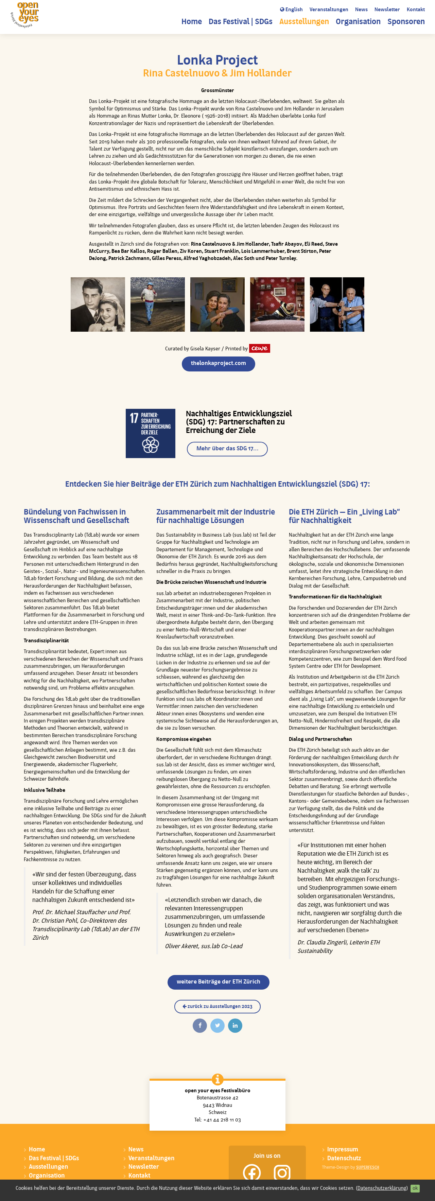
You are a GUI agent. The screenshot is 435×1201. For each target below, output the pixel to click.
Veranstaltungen (329, 10)
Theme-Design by (350, 1167)
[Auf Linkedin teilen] (235, 1026)
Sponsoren (406, 22)
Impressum (342, 1150)
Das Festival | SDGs (241, 22)
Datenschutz (344, 1158)
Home (191, 22)
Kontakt (416, 10)
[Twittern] (217, 1026)
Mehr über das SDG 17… (227, 449)
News (361, 10)
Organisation (358, 22)
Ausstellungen (304, 22)
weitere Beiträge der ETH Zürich (218, 982)
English (291, 10)
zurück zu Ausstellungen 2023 (217, 1006)
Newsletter (387, 10)
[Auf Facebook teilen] (200, 1026)
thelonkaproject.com (218, 363)
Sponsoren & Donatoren (62, 1185)
